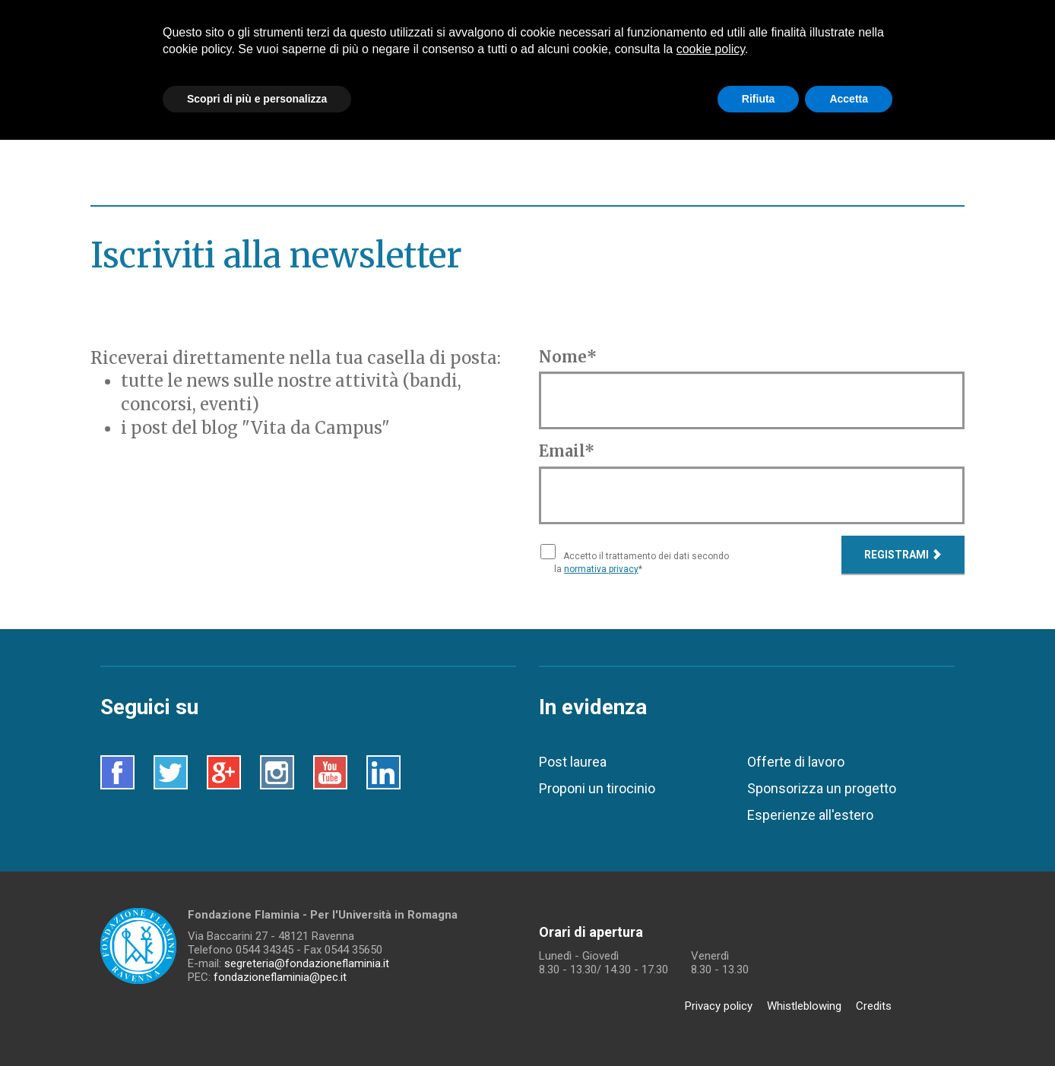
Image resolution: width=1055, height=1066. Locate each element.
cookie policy (710, 49)
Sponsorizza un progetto (821, 788)
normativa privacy (601, 569)
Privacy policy (718, 1006)
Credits (874, 1006)
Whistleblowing (804, 1006)
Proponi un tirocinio (597, 788)
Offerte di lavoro (795, 762)
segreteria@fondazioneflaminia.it (306, 963)
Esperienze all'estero (810, 815)
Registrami (903, 555)
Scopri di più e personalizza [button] (257, 99)
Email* (566, 450)
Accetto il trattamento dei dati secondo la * (641, 562)
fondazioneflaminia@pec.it (280, 977)
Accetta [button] (848, 99)
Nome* (568, 356)
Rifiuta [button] (758, 99)
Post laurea (573, 762)
